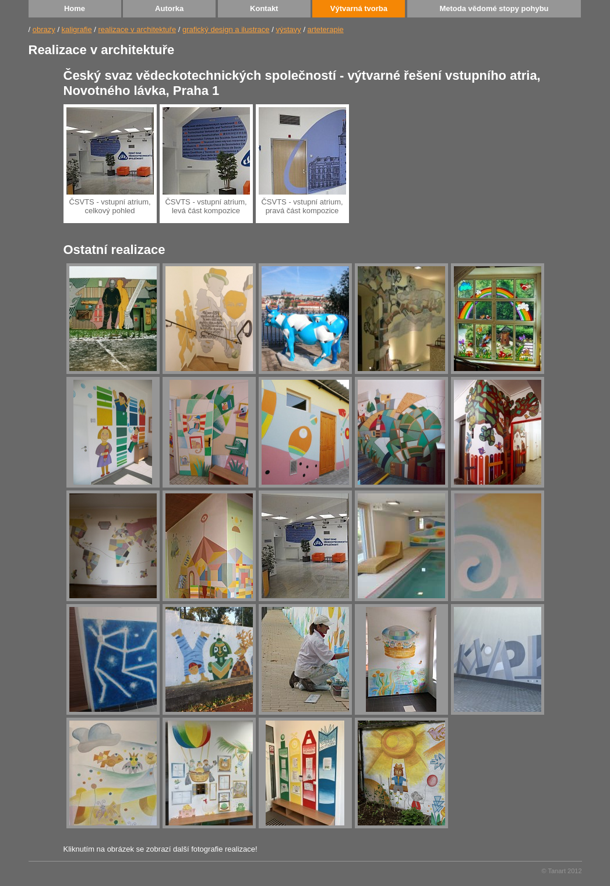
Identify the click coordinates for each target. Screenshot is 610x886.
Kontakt (264, 8)
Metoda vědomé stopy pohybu (493, 8)
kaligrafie (77, 29)
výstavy (288, 29)
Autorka (169, 8)
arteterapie (326, 29)
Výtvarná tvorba (358, 8)
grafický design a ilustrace (226, 29)
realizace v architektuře (137, 29)
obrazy (44, 29)
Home (74, 8)
